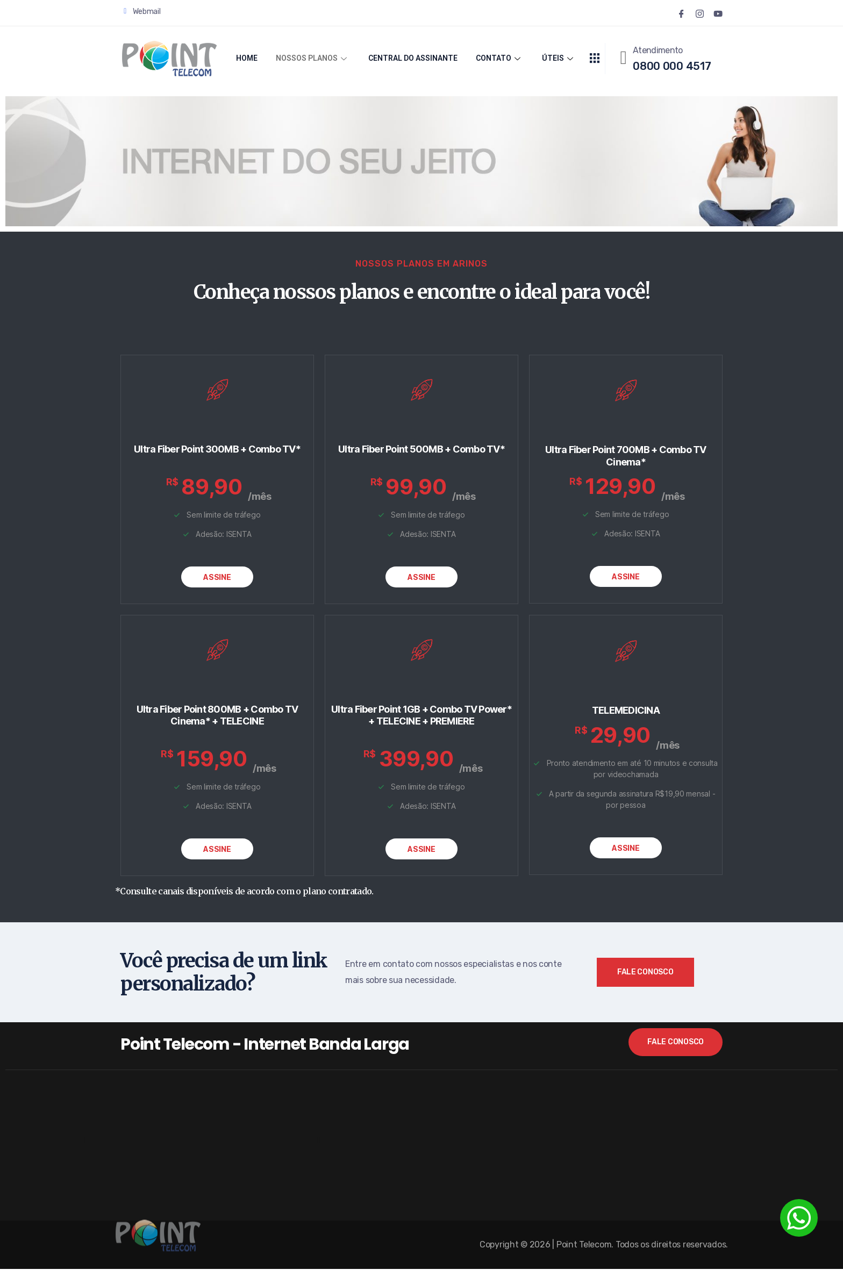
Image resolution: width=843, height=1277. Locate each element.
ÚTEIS (559, 58)
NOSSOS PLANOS (312, 58)
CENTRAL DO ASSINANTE (414, 58)
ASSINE (217, 580)
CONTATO (503, 58)
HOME (246, 58)
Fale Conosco (645, 980)
